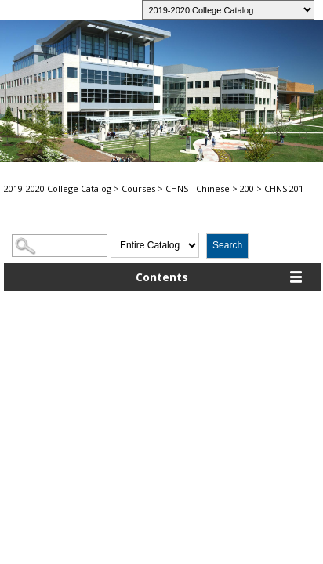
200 (247, 188)
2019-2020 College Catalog (57, 188)
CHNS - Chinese (197, 188)
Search (227, 245)
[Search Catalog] (59, 245)
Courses (138, 188)
